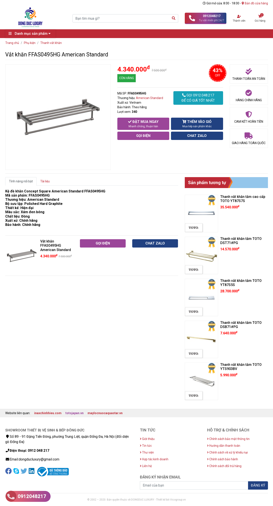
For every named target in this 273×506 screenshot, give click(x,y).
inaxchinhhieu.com (48, 413)
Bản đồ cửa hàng (255, 3)
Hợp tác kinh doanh (154, 459)
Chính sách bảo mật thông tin (228, 439)
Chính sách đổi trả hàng (224, 466)
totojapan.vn (74, 413)
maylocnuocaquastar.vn (105, 413)
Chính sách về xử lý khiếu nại (227, 452)
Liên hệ (146, 466)
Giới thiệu (147, 439)
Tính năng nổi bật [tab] (21, 181)
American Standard (149, 98)
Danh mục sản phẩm (31, 33)
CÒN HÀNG (126, 78)
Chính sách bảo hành (222, 459)
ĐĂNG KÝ (258, 485)
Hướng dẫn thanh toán (223, 445)
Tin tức (146, 445)
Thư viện (147, 452)
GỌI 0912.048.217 (198, 98)
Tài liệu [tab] (45, 181)
